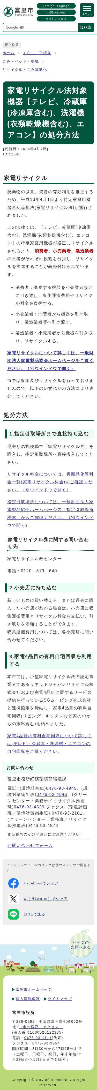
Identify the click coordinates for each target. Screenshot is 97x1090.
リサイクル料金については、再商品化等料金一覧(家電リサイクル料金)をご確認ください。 (50, 482)
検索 (87, 27)
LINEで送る (26, 914)
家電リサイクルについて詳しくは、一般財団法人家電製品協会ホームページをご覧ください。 (50, 361)
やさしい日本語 (56, 19)
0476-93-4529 (29, 807)
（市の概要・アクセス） (41, 1027)
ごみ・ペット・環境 (21, 61)
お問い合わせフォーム (30, 845)
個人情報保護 (28, 999)
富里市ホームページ (34, 989)
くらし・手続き (37, 53)
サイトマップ (60, 999)
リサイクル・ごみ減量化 (25, 70)
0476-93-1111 (38, 1038)
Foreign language (56, 6)
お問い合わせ (56, 12)
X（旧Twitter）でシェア (38, 899)
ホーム (9, 53)
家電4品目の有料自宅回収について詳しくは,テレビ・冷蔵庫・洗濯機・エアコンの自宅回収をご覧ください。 (49, 744)
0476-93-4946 (52, 794)
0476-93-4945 (61, 788)
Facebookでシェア (33, 883)
